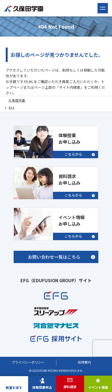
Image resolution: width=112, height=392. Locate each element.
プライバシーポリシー (28, 362)
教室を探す (14, 387)
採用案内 (84, 362)
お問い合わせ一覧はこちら (54, 257)
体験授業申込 (42, 387)
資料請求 (69, 386)
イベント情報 (98, 387)
